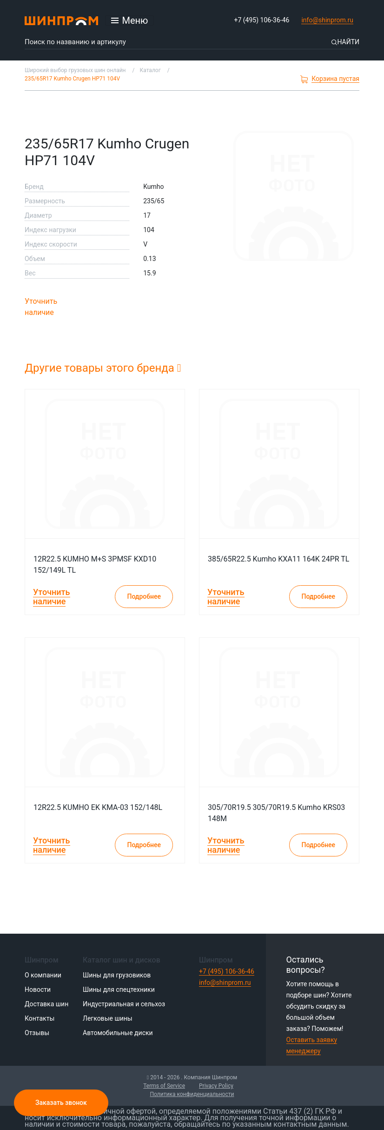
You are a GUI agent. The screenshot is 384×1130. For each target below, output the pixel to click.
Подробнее (144, 596)
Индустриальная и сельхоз (124, 1004)
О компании (43, 975)
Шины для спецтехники (119, 989)
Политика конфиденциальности (192, 1094)
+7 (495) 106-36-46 (262, 20)
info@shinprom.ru (327, 20)
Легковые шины (107, 1018)
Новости (38, 989)
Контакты (39, 1018)
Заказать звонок (61, 1102)
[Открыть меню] (129, 20)
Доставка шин (46, 1004)
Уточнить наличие (41, 307)
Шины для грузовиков (117, 975)
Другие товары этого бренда (103, 367)
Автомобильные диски (118, 1032)
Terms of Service (164, 1086)
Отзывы (37, 1032)
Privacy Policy (216, 1086)
